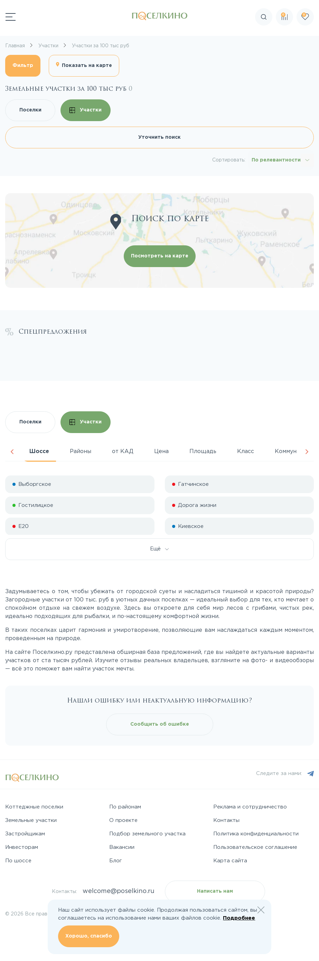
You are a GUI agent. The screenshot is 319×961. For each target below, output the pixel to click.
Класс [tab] (245, 451)
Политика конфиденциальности (256, 834)
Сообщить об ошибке (159, 724)
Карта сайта (230, 861)
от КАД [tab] (122, 451)
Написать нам (215, 891)
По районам (125, 807)
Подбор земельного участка (147, 834)
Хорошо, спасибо (88, 936)
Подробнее (239, 918)
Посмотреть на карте (159, 256)
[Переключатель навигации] (10, 17)
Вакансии (121, 847)
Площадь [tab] (202, 451)
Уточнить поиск (159, 137)
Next (307, 452)
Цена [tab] (161, 451)
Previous (12, 452)
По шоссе (18, 861)
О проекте (123, 820)
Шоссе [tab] (39, 451)
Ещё (159, 549)
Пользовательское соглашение (255, 847)
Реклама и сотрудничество (250, 807)
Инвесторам (21, 847)
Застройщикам (25, 834)
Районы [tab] (80, 451)
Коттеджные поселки (34, 807)
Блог (115, 861)
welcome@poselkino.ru (118, 891)
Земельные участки (31, 820)
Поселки (30, 110)
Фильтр (22, 65)
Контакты (226, 820)
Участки (85, 110)
